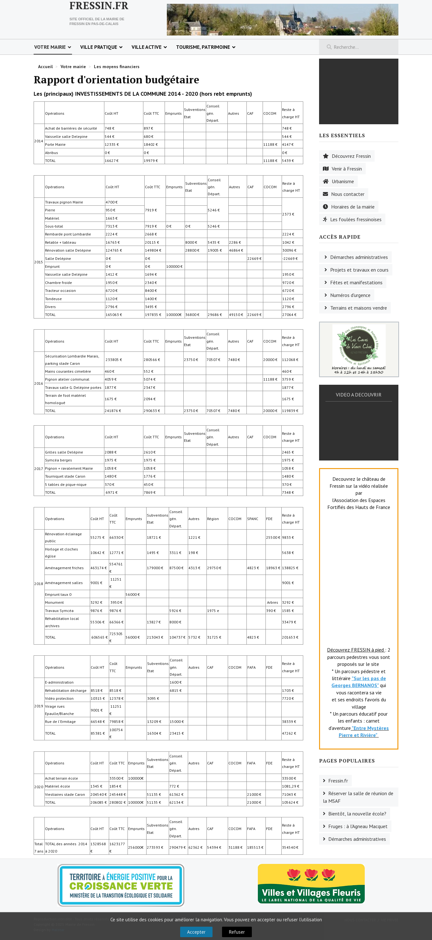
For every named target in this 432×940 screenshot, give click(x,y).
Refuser (237, 932)
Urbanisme (343, 181)
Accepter (196, 932)
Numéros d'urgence (350, 295)
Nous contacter (347, 194)
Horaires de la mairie (353, 206)
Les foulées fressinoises (356, 219)
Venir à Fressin (347, 168)
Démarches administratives (359, 257)
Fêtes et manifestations (356, 282)
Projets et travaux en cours (359, 270)
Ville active (146, 47)
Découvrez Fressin (351, 156)
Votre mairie (50, 47)
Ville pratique (98, 47)
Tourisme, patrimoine (203, 47)
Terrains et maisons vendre (358, 308)
